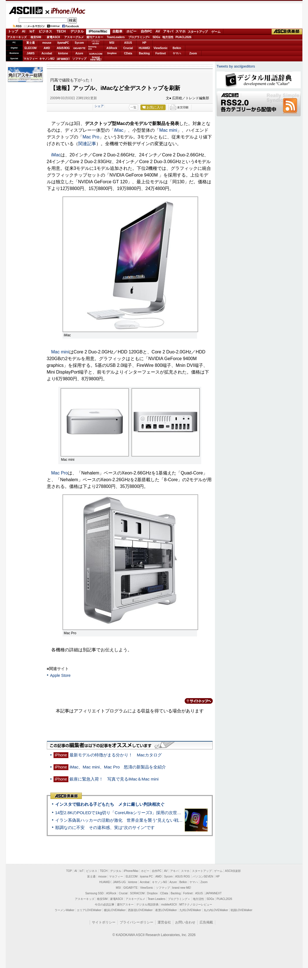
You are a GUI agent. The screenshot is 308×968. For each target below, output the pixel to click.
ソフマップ (79, 58)
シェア (99, 106)
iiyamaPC (63, 42)
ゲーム (216, 31)
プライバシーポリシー (136, 922)
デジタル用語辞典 (147, 904)
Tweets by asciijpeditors (236, 66)
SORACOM (137, 893)
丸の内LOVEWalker (216, 910)
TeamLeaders (116, 37)
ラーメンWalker (65, 910)
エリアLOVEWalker (89, 910)
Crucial (128, 48)
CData (128, 53)
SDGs (156, 37)
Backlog (144, 53)
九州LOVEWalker (190, 910)
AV (158, 31)
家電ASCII (53, 37)
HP (144, 42)
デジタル (77, 31)
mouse (46, 42)
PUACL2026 (183, 37)
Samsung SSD (94, 893)
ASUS (128, 42)
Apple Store (60, 675)
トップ (13, 31)
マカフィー (31, 58)
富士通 (30, 42)
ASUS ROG (63, 48)
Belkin (177, 48)
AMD (47, 48)
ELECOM (31, 48)
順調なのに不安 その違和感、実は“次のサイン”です (105, 827)
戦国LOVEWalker (241, 910)
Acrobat (46, 53)
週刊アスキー (94, 37)
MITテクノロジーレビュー (195, 904)
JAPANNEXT (63, 59)
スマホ (180, 31)
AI (23, 31)
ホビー (131, 31)
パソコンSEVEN (95, 42)
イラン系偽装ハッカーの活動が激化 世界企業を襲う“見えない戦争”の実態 (126, 820)
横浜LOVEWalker (115, 910)
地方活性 (167, 37)
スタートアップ (197, 31)
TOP (69, 870)
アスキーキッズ (17, 37)
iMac (119, 130)
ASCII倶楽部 (287, 31)
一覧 (133, 107)
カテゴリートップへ (195, 701)
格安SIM (36, 37)
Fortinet (160, 53)
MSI (111, 42)
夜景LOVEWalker (166, 910)
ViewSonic (161, 48)
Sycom (79, 42)
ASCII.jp (26, 10)
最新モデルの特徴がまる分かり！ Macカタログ (116, 754)
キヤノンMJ (46, 58)
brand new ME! (181, 887)
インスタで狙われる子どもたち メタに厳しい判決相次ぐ (110, 804)
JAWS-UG (119, 882)
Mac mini (168, 130)
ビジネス (45, 31)
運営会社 (164, 922)
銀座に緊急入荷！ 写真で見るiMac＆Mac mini (114, 779)
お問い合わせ (185, 922)
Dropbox (112, 53)
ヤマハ (177, 53)
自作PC (146, 31)
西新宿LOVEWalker (140, 910)
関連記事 (87, 143)
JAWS (30, 53)
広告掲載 (206, 922)
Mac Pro (91, 137)
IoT (32, 31)
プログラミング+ (139, 37)
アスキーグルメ (74, 37)
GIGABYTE (79, 48)
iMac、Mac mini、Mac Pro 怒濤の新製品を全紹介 (118, 767)
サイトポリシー (103, 922)
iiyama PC (146, 876)
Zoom (193, 53)
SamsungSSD (92, 48)
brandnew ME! (96, 58)
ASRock (111, 48)
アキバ (168, 31)
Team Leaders (156, 898)
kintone (63, 53)
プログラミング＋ (179, 898)
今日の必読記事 (104, 904)
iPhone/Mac (65, 10)
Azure (79, 53)
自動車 (117, 31)
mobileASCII (169, 904)
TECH (61, 31)
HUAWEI (144, 48)
